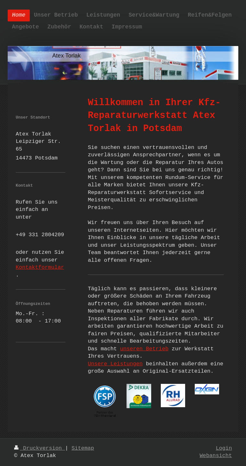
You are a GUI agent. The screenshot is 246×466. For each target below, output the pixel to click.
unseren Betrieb (144, 349)
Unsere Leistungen (115, 364)
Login (224, 448)
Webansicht (216, 456)
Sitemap (82, 448)
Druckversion (39, 448)
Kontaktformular (40, 267)
